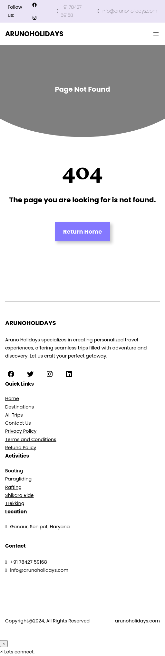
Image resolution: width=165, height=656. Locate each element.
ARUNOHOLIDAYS (34, 33)
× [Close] (4, 643)
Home (12, 398)
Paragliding (18, 479)
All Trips (14, 415)
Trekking (14, 503)
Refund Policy (20, 447)
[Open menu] (156, 34)
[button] (17, 652)
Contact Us (18, 423)
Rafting (13, 487)
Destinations (19, 407)
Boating (14, 471)
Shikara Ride (19, 495)
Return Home (82, 231)
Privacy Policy (20, 431)
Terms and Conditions (30, 439)
